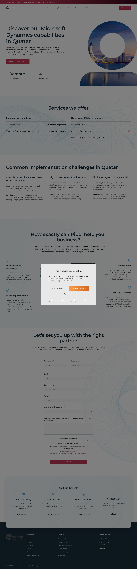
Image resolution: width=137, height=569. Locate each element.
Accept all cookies (79, 288)
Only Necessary (57, 288)
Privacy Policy (52, 278)
